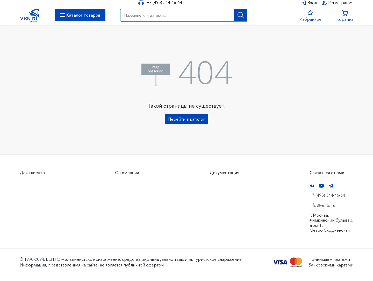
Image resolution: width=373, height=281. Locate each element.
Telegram (331, 186)
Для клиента (32, 172)
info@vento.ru (322, 205)
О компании (127, 172)
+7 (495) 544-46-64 (164, 2)
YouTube (321, 186)
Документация (224, 172)
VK (312, 185)
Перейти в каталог (186, 119)
